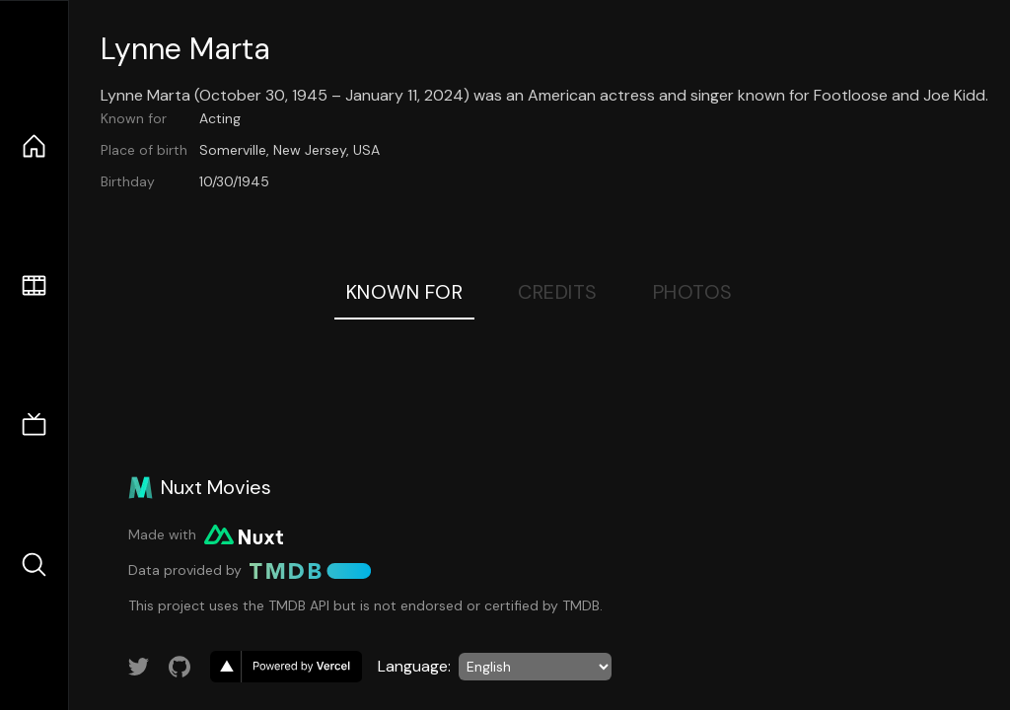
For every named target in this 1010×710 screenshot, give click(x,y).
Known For (405, 292)
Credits (558, 292)
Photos (693, 292)
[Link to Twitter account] (139, 666)
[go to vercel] (286, 666)
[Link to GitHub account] (179, 666)
